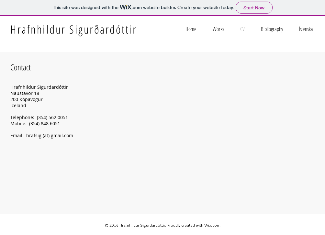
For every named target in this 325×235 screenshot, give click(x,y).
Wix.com (212, 225)
